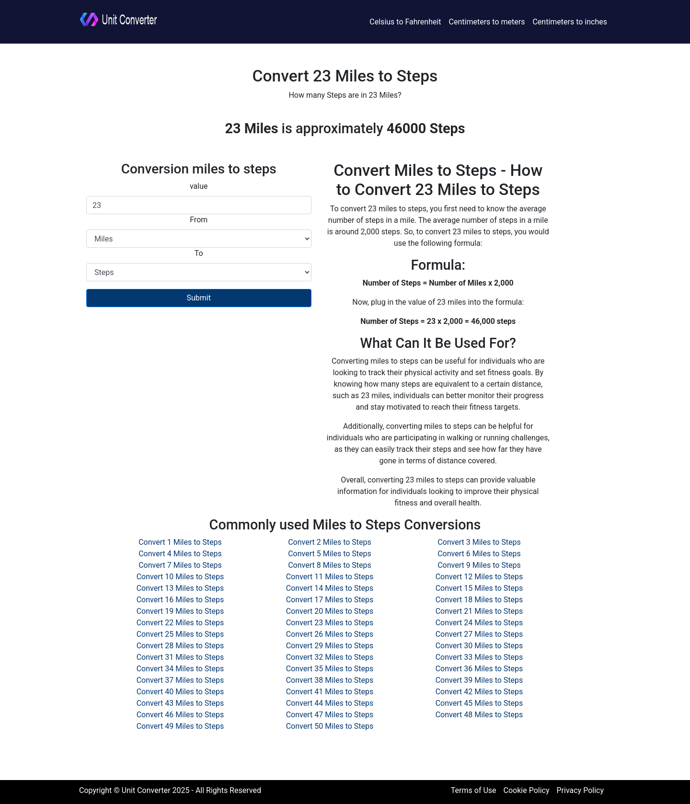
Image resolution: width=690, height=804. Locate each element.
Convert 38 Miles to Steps (330, 680)
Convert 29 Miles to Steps (330, 645)
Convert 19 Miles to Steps (180, 611)
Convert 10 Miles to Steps (180, 576)
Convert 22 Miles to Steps (180, 622)
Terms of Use (473, 790)
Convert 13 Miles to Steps (180, 588)
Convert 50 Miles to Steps (330, 726)
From (198, 219)
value (199, 186)
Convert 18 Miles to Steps (479, 599)
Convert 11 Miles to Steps (330, 576)
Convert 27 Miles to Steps (479, 634)
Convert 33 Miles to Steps (479, 657)
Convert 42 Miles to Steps (479, 691)
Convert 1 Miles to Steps (180, 542)
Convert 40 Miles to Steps (180, 691)
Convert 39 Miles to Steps (479, 680)
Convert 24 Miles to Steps (479, 622)
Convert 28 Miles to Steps (180, 645)
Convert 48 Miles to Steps (479, 714)
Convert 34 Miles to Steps (180, 668)
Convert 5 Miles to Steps (329, 553)
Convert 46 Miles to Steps (180, 714)
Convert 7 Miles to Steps (180, 565)
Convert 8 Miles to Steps (329, 565)
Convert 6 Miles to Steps (479, 553)
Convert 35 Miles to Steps (330, 668)
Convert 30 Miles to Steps (479, 645)
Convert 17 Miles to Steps (330, 599)
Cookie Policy (527, 790)
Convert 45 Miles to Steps (479, 703)
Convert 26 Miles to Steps (330, 634)
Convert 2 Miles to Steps (329, 542)
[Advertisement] (198, 384)
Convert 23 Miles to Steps (330, 622)
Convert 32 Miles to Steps (330, 657)
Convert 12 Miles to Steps (479, 576)
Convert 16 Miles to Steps (180, 599)
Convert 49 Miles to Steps (180, 726)
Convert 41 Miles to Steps (330, 691)
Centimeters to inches (569, 21)
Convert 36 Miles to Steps (479, 668)
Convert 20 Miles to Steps (330, 611)
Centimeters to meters (487, 21)
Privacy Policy (580, 790)
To (199, 253)
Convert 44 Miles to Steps (330, 703)
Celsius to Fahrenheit (405, 21)
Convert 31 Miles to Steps (180, 657)
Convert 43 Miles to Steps (180, 703)
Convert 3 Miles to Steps (479, 542)
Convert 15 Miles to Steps (479, 588)
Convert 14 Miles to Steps (330, 588)
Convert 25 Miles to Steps (180, 634)
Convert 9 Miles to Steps (479, 565)
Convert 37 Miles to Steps (180, 680)
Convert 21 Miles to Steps (479, 611)
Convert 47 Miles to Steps (330, 714)
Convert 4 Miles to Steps (180, 553)
